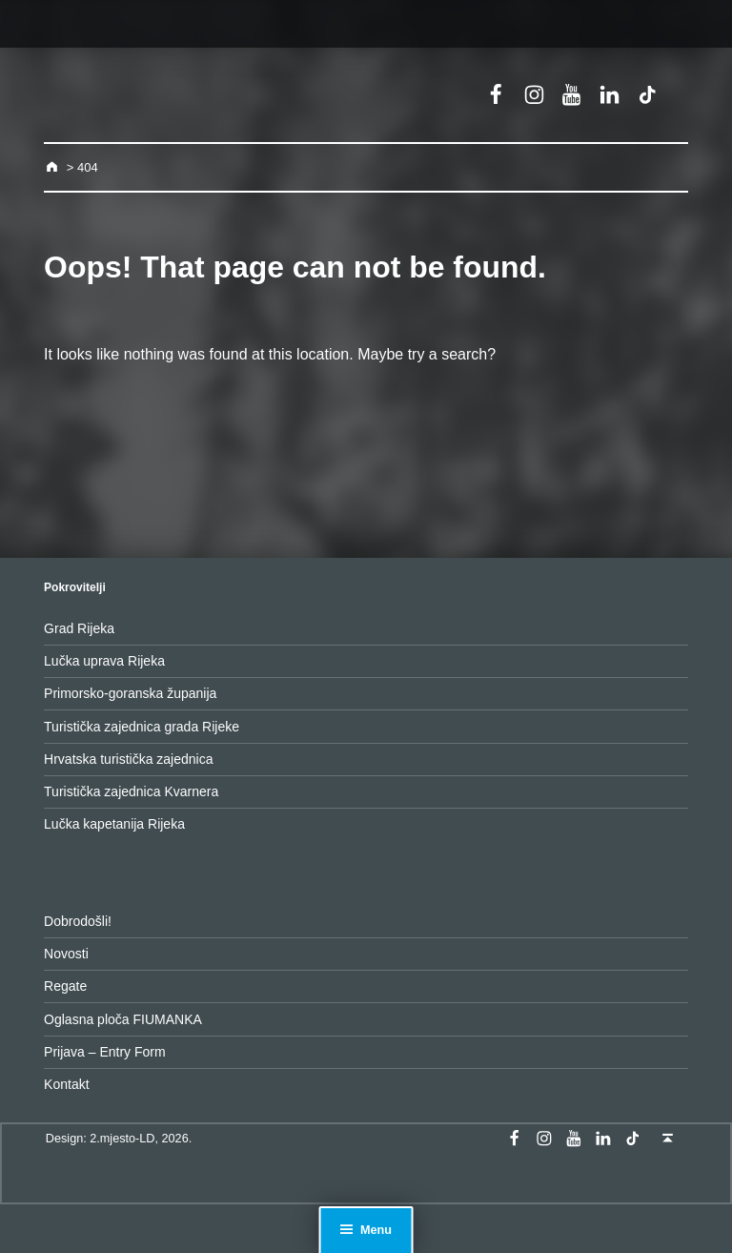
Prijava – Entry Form (105, 1051)
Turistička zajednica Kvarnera (131, 791)
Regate (65, 986)
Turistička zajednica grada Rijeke (141, 726)
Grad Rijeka (79, 628)
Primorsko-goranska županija (130, 693)
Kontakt (66, 1084)
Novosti (66, 953)
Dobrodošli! (78, 921)
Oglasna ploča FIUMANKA (123, 1019)
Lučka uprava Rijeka (104, 660)
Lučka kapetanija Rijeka (114, 824)
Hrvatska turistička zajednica (128, 759)
